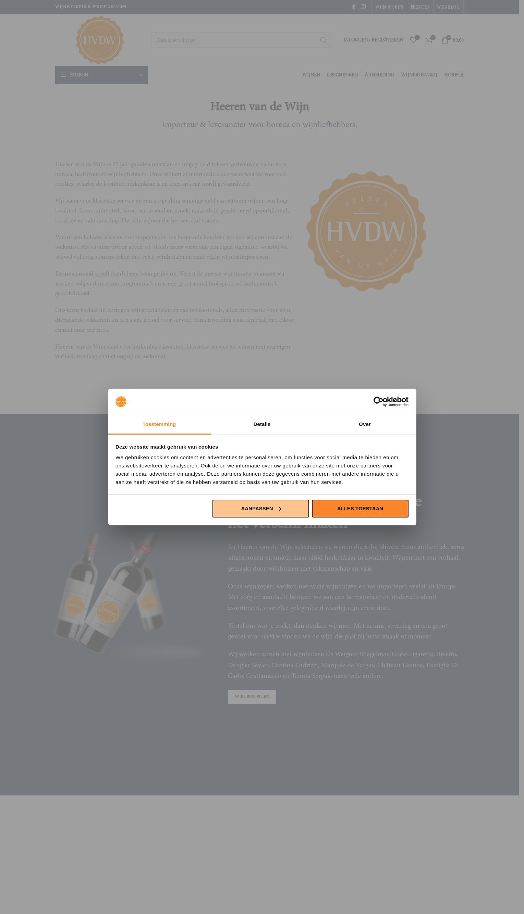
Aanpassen (261, 508)
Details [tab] (262, 424)
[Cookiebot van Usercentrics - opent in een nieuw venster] (379, 402)
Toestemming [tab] (159, 424)
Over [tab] (365, 424)
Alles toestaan (360, 508)
